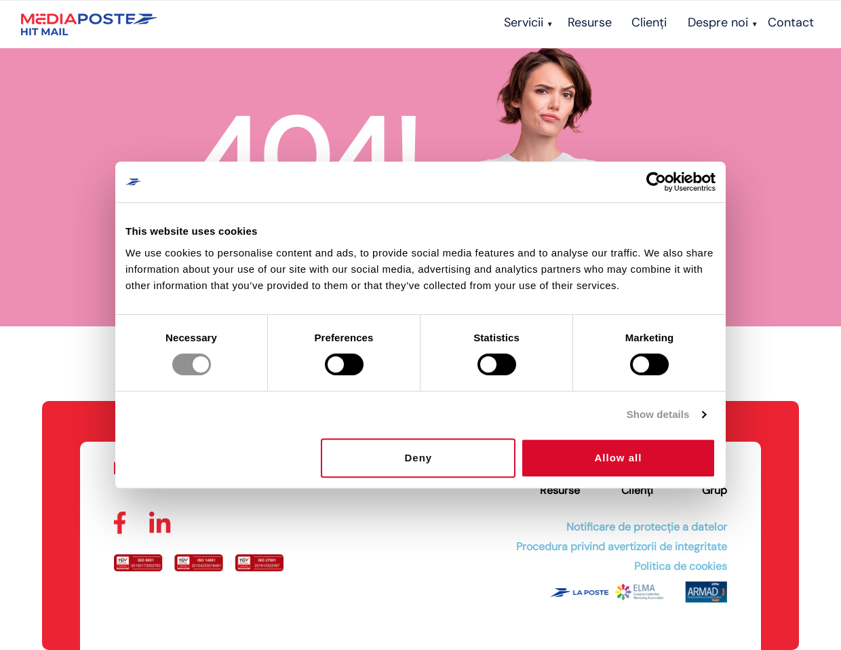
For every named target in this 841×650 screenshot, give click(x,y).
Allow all (618, 457)
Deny (419, 457)
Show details (658, 414)
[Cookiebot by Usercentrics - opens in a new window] (656, 182)
